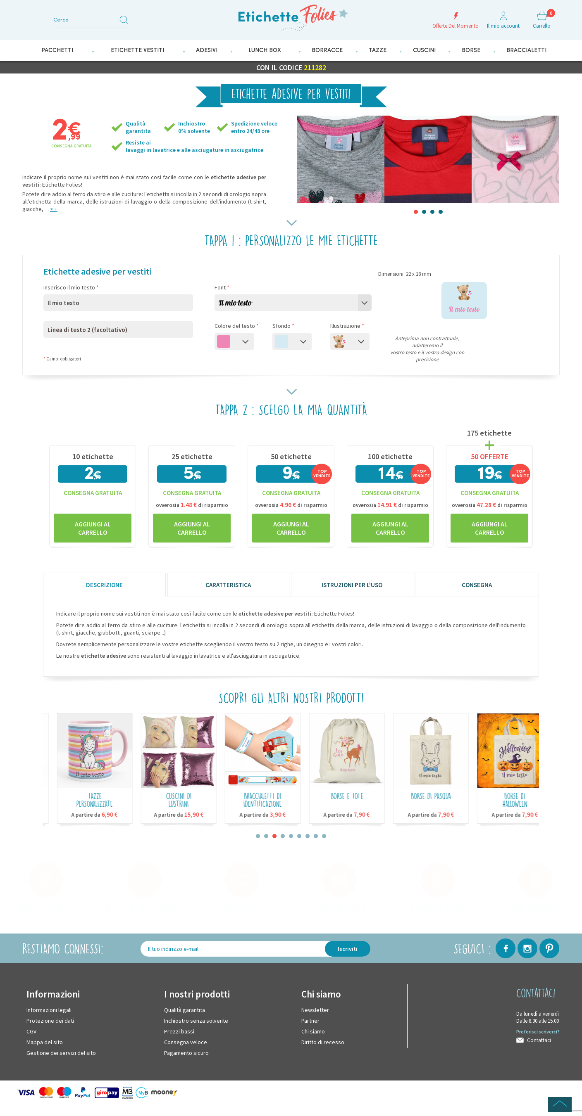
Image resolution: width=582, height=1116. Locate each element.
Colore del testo (237, 325)
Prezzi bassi (179, 1031)
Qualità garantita (184, 1010)
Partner (310, 1020)
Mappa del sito (44, 1042)
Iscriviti (348, 949)
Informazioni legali (49, 1010)
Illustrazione (347, 325)
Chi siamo (313, 1031)
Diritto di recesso (322, 1042)
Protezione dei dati (50, 1020)
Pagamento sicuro (186, 1053)
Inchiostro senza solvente (196, 1020)
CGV (31, 1031)
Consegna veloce (185, 1042)
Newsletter (315, 1010)
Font (222, 287)
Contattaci (539, 1040)
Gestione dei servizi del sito (61, 1053)
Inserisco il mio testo (71, 287)
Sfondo (283, 325)
